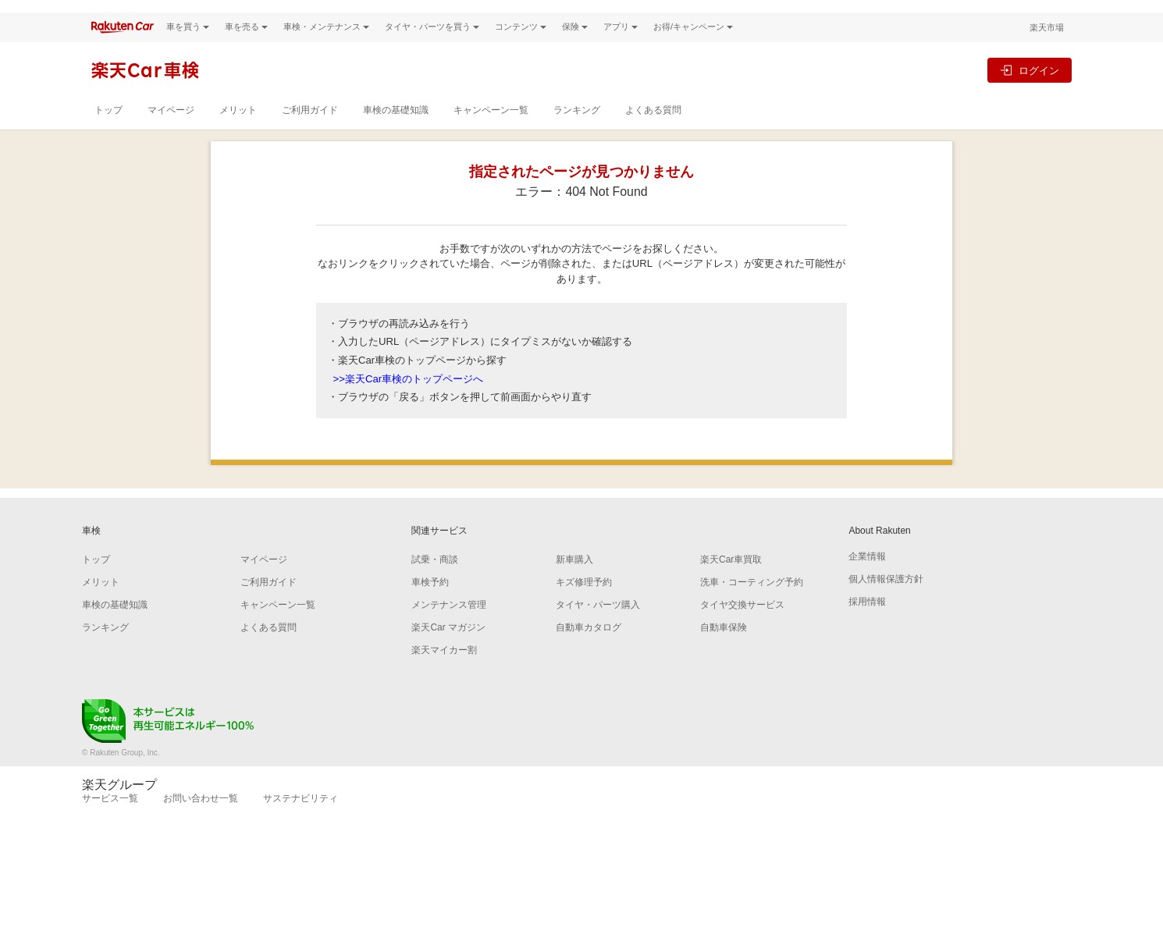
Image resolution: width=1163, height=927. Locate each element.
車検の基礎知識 (396, 136)
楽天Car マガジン (448, 653)
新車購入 (574, 586)
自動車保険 (723, 653)
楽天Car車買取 (731, 586)
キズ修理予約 (584, 608)
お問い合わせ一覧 (200, 824)
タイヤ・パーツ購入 (598, 631)
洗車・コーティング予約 (751, 608)
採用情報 (867, 628)
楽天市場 (1047, 54)
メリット (238, 136)
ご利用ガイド (310, 136)
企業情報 (867, 582)
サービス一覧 (110, 824)
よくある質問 (653, 136)
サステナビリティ (300, 824)
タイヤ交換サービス (742, 631)
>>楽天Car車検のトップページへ (408, 405)
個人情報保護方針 (885, 605)
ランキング (576, 136)
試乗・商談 (434, 586)
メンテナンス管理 (448, 631)
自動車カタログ (588, 653)
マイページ (171, 136)
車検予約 (430, 608)
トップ (108, 136)
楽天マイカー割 (444, 676)
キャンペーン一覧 (490, 136)
